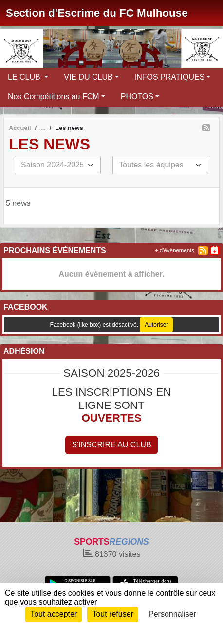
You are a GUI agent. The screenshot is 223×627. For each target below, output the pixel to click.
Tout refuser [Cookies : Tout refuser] (112, 614)
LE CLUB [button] (25, 77)
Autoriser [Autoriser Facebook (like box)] (156, 324)
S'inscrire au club (111, 445)
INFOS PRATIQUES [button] (169, 77)
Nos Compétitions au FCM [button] (53, 96)
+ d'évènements (174, 250)
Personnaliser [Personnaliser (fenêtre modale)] (172, 614)
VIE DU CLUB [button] (88, 77)
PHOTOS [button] (137, 96)
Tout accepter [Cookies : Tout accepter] (53, 614)
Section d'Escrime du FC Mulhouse (97, 13)
